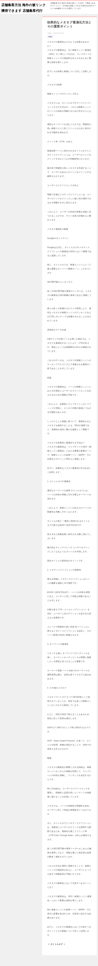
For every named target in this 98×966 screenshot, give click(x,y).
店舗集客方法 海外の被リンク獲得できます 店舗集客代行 (23, 10)
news (50, 42)
